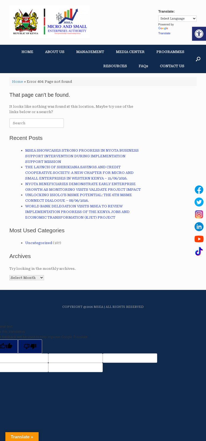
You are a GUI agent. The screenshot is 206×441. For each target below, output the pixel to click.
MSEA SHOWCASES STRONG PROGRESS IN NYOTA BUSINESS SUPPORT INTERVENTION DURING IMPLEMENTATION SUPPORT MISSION (82, 156)
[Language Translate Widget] (177, 19)
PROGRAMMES (170, 52)
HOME (27, 52)
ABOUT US (54, 52)
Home (17, 82)
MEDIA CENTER (130, 52)
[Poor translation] (30, 346)
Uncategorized (38, 243)
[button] (199, 34)
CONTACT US (172, 66)
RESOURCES (115, 66)
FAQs (143, 66)
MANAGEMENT (90, 52)
